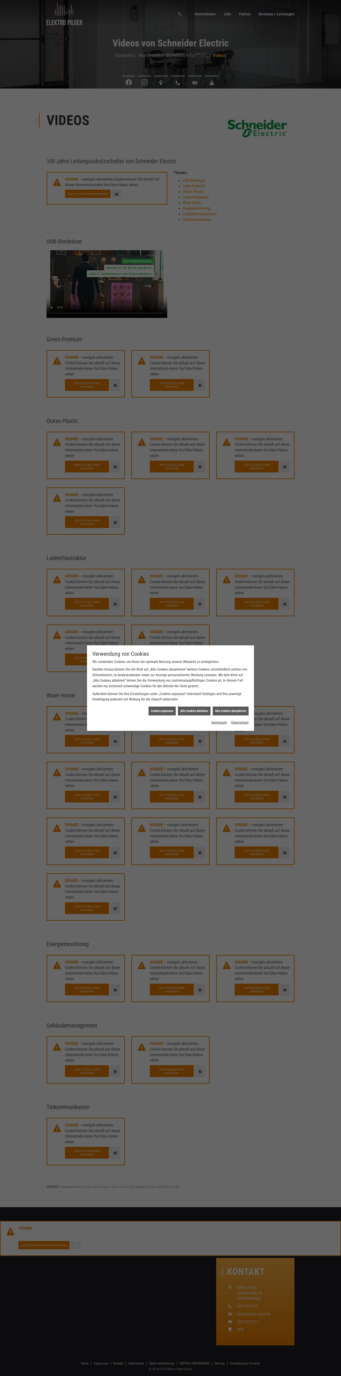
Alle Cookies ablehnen (194, 351)
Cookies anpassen (162, 351)
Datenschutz (240, 363)
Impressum (219, 363)
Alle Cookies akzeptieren (230, 351)
